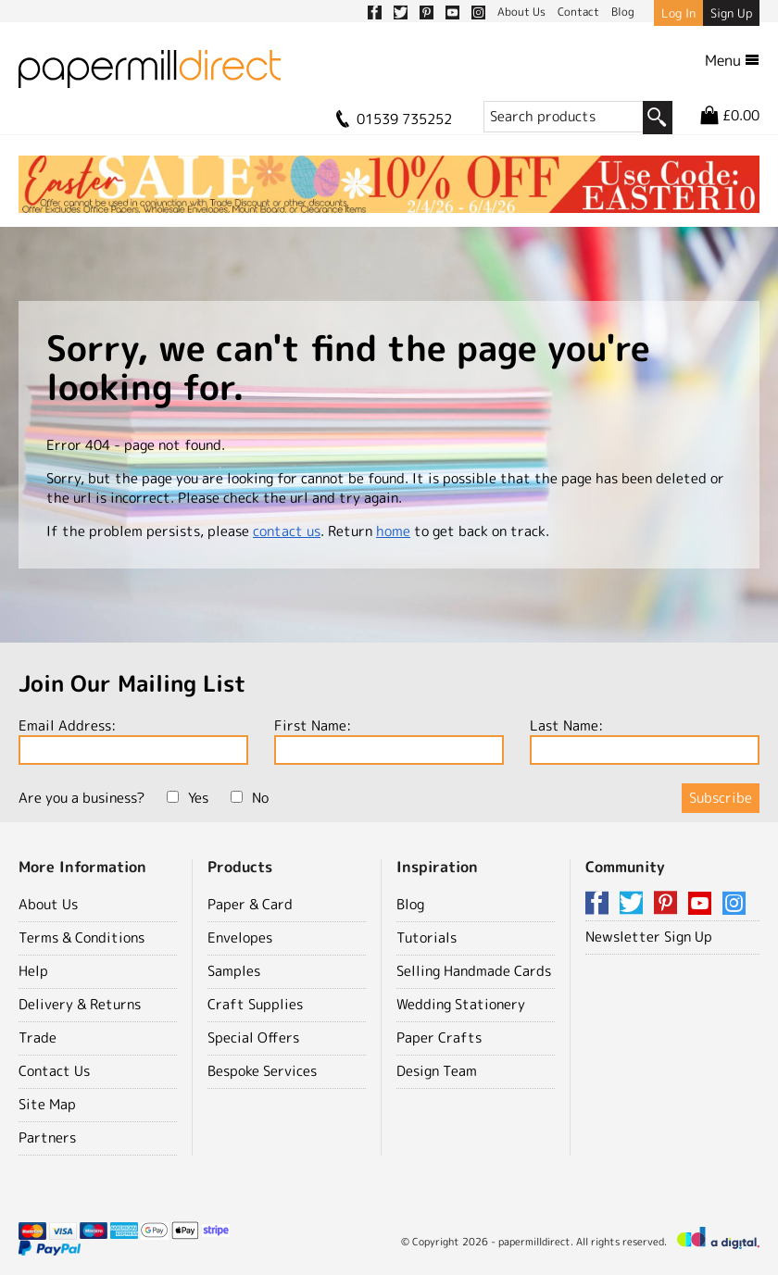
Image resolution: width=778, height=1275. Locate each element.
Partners (47, 1137)
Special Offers (253, 1037)
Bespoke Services (262, 1071)
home (393, 531)
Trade (37, 1037)
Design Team (436, 1071)
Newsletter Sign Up (648, 936)
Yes (187, 797)
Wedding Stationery (460, 1004)
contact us (286, 531)
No (250, 797)
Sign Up (731, 13)
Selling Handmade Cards (473, 971)
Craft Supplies (255, 1004)
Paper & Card (250, 904)
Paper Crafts (439, 1037)
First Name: (389, 740)
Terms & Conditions (81, 937)
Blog (410, 904)
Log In (678, 13)
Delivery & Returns (80, 1004)
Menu (732, 60)
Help (33, 971)
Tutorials (426, 937)
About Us (48, 904)
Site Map (47, 1104)
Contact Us (54, 1071)
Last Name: (644, 740)
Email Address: (133, 740)
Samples (233, 971)
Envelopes (239, 937)
